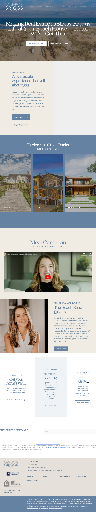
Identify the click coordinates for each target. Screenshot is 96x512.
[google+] (5, 504)
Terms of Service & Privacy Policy (69, 506)
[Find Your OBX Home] (36, 43)
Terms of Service (52, 447)
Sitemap (51, 508)
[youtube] (20, 500)
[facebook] (5, 500)
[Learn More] (61, 348)
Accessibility (58, 508)
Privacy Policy (64, 447)
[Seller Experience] (21, 117)
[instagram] (16, 500)
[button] (35, 477)
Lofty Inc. (36, 506)
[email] (69, 431)
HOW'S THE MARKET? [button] (80, 6)
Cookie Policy (83, 506)
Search (40, 6)
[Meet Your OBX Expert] (59, 43)
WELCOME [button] (31, 6)
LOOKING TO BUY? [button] (51, 6)
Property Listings (43, 508)
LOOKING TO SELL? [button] (65, 6)
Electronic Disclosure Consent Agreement (48, 444)
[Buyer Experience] (21, 125)
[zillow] (12, 500)
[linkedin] (9, 500)
